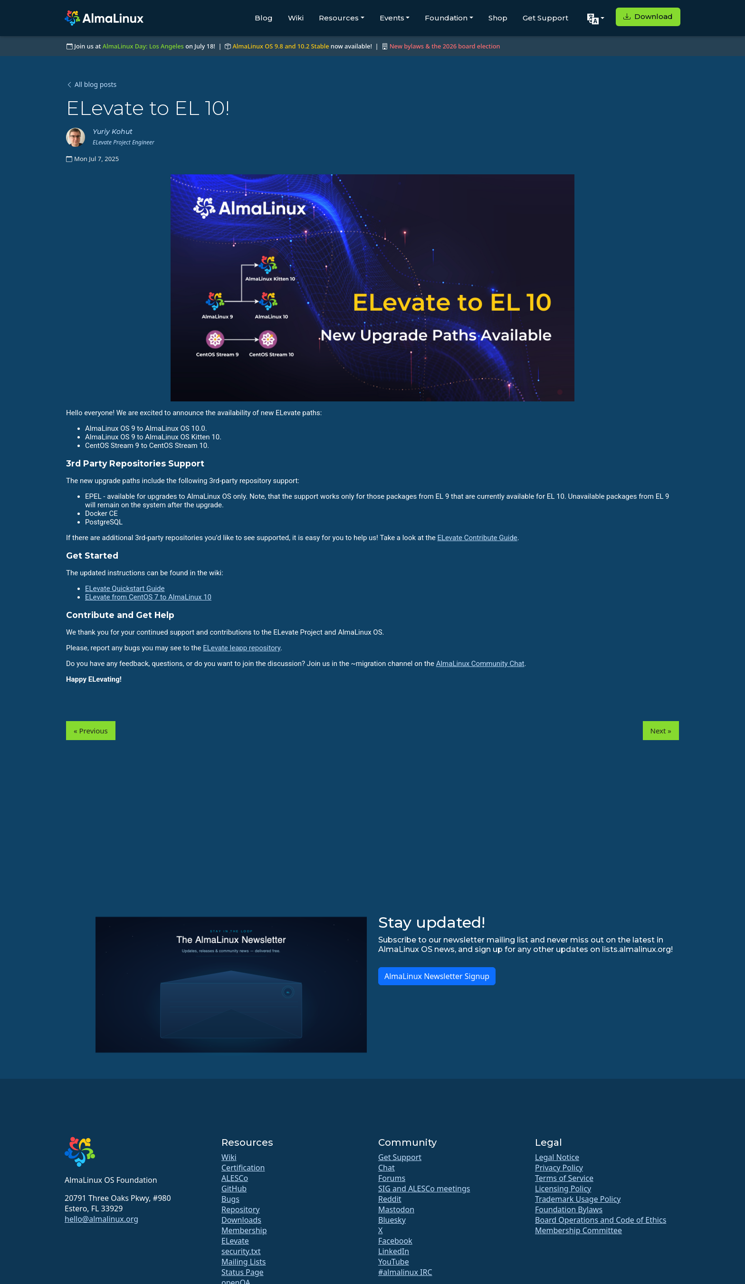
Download (648, 16)
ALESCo (234, 1178)
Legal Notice (557, 1157)
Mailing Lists (243, 1261)
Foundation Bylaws (568, 1209)
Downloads (241, 1220)
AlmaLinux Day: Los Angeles (143, 46)
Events (392, 17)
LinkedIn (393, 1251)
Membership (244, 1230)
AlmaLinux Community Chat (480, 663)
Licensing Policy (563, 1188)
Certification (243, 1167)
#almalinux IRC (405, 1272)
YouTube (393, 1261)
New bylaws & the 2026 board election (445, 46)
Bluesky (392, 1220)
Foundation (446, 17)
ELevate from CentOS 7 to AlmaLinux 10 (148, 597)
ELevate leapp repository (241, 648)
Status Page (242, 1272)
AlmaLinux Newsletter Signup (436, 976)
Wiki (296, 17)
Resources (339, 17)
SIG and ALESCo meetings (424, 1188)
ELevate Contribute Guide (477, 537)
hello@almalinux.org (101, 1219)
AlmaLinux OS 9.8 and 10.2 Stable (280, 46)
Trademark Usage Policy (578, 1199)
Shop (497, 17)
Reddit (389, 1199)
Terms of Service (564, 1178)
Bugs (230, 1199)
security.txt (241, 1251)
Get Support (545, 17)
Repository (240, 1209)
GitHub (234, 1188)
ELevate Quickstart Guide (124, 588)
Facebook (395, 1241)
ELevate (235, 1241)
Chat (386, 1167)
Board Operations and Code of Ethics (600, 1220)
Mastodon (396, 1209)
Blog (264, 17)
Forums (391, 1178)
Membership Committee (578, 1230)
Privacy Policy (559, 1167)
